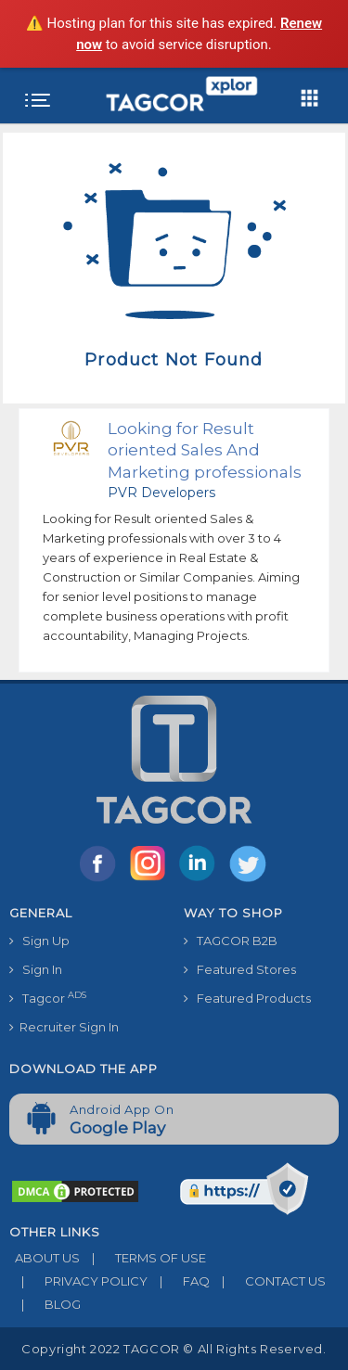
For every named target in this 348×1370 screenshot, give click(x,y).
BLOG (45, 1304)
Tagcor (47, 997)
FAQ (179, 1281)
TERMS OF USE (143, 1257)
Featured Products (247, 998)
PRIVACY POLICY (78, 1281)
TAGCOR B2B (230, 940)
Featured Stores (240, 969)
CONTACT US (268, 1281)
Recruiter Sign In (64, 1026)
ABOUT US (44, 1257)
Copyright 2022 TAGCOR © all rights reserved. (173, 1348)
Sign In (35, 969)
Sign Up (39, 940)
